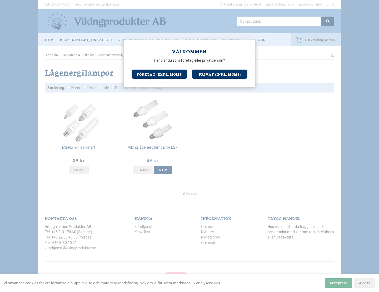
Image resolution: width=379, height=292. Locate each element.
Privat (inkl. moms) (220, 74)
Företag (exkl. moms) (159, 74)
